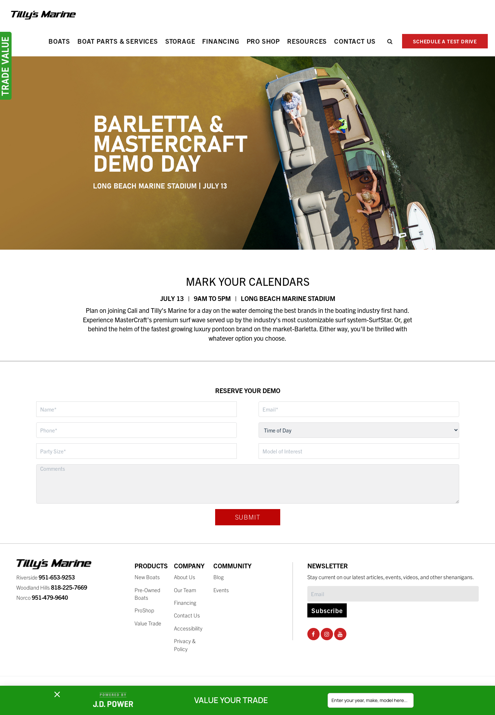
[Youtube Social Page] (340, 633)
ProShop (144, 610)
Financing (220, 41)
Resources (307, 41)
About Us (184, 576)
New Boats (147, 576)
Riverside (45, 577)
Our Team (185, 589)
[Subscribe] (393, 594)
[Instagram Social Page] (326, 633)
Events (221, 589)
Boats (59, 41)
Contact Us (355, 41)
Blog (218, 576)
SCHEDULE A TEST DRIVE (445, 41)
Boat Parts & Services (117, 41)
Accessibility (188, 628)
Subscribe (327, 610)
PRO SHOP (263, 41)
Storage (180, 41)
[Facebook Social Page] (313, 633)
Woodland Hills (51, 587)
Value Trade (148, 623)
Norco (42, 597)
